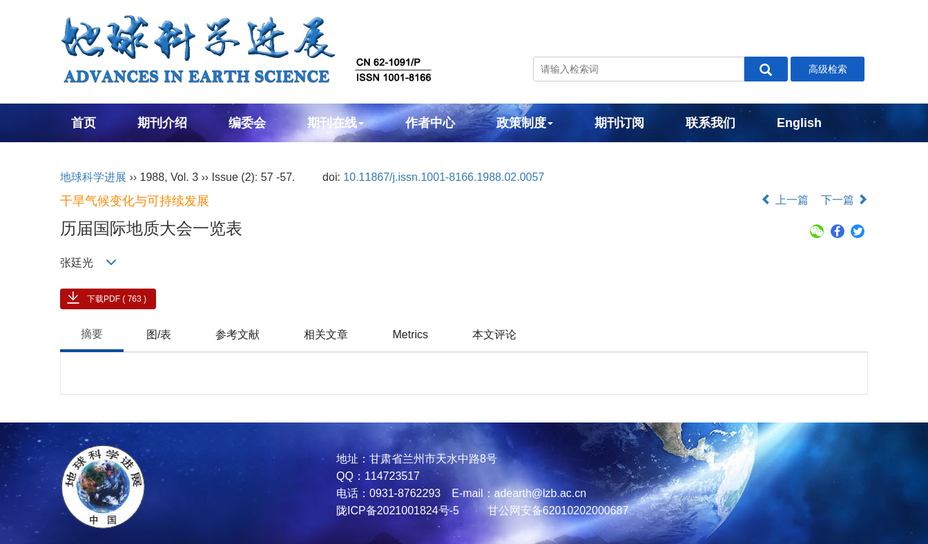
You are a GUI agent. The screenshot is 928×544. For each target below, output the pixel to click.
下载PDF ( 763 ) (116, 299)
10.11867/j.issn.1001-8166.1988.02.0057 (443, 177)
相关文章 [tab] (326, 334)
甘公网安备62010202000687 (556, 510)
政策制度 (524, 123)
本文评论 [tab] (494, 334)
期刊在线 (335, 123)
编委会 (247, 123)
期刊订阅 (619, 123)
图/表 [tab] (158, 334)
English (799, 123)
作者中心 (430, 123)
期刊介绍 (162, 123)
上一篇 (784, 200)
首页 (83, 123)
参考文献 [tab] (237, 334)
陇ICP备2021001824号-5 (397, 510)
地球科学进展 (93, 177)
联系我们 (710, 123)
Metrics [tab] (410, 334)
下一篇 (844, 200)
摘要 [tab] (92, 334)
